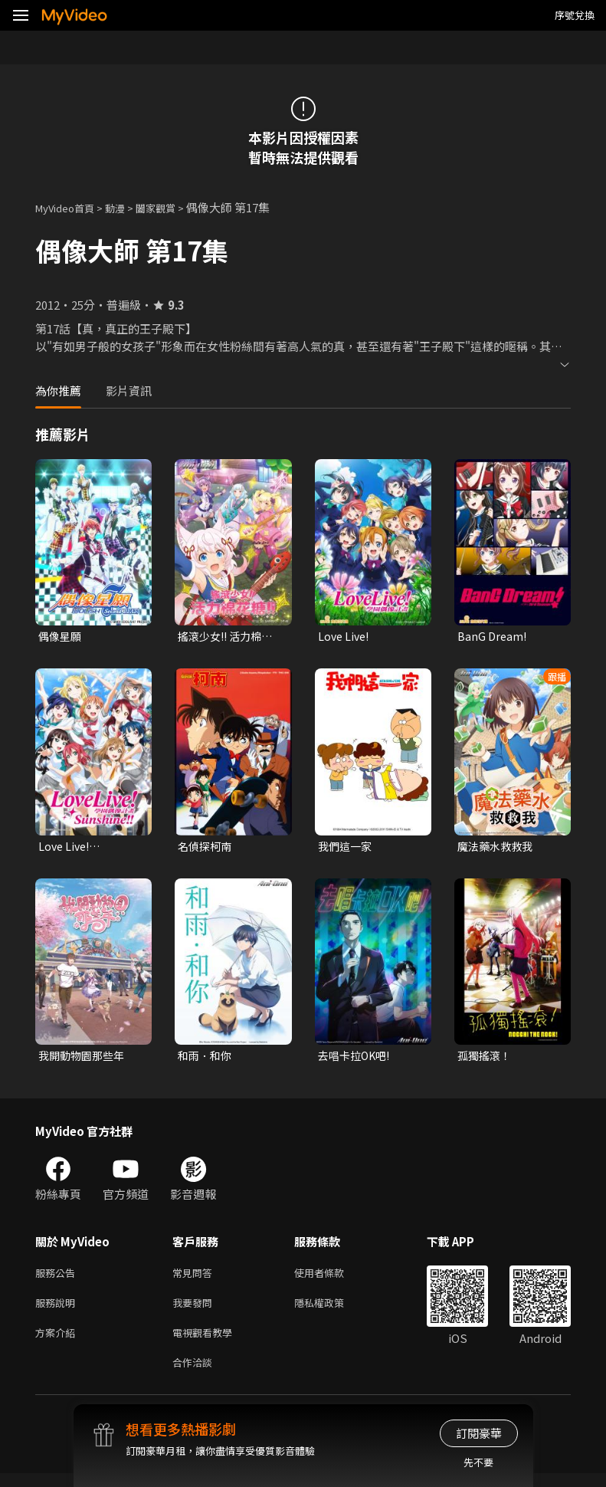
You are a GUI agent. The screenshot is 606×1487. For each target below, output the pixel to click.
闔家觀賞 (172, 207)
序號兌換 (575, 15)
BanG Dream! (493, 637)
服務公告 (58, 1278)
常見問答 (195, 1278)
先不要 (478, 1462)
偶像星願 (61, 637)
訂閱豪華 (479, 1433)
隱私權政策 (332, 1310)
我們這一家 (346, 848)
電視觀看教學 (206, 1342)
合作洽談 (195, 1375)
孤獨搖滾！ (486, 1059)
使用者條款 (332, 1278)
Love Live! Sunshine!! (67, 848)
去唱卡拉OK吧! (356, 1059)
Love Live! (345, 637)
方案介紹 (58, 1342)
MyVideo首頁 (70, 207)
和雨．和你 (206, 1059)
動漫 (127, 207)
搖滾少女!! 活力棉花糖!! (229, 637)
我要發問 (195, 1310)
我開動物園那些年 (84, 1059)
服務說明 (58, 1310)
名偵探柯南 (206, 848)
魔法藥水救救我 (497, 848)
